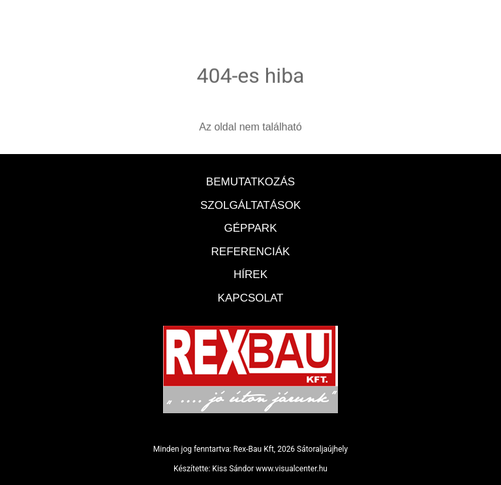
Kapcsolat (251, 298)
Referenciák (250, 251)
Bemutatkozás (250, 182)
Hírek (250, 274)
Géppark (250, 228)
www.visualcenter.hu (291, 468)
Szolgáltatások (250, 205)
